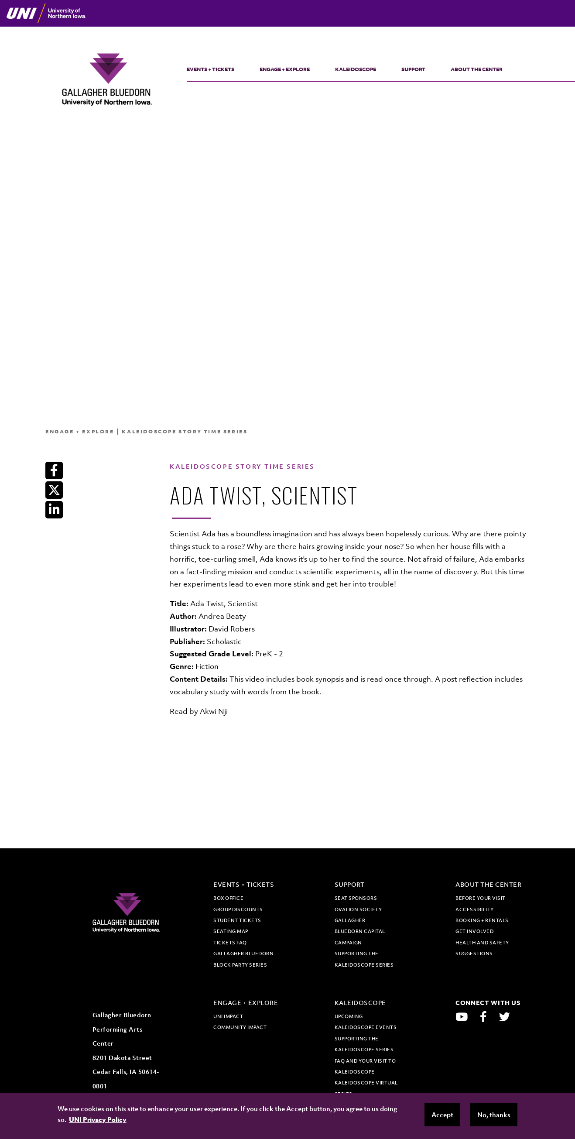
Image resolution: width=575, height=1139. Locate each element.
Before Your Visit (480, 898)
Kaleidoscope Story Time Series (184, 431)
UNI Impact (228, 1016)
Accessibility (474, 909)
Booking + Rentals (482, 920)
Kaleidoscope (355, 69)
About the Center (477, 69)
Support (413, 69)
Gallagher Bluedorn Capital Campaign (360, 931)
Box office (228, 898)
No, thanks (493, 1114)
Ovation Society (358, 909)
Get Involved (474, 931)
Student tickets (237, 920)
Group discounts (238, 909)
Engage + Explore (285, 69)
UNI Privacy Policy (98, 1119)
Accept (442, 1114)
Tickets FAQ (230, 942)
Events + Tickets (210, 69)
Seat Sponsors (356, 898)
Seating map (230, 931)
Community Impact (240, 1027)
